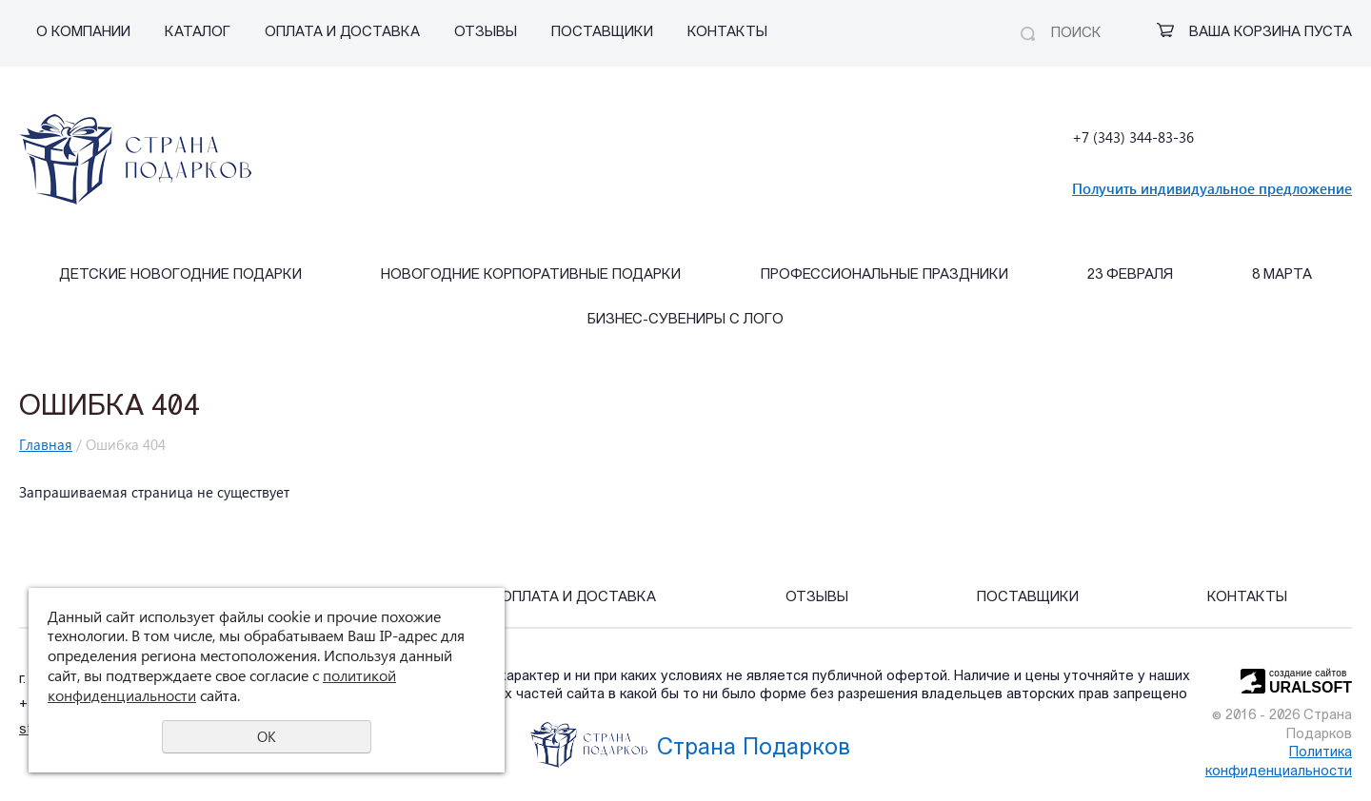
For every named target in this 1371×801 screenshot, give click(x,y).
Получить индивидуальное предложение (1212, 188)
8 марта (1282, 275)
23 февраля (1130, 275)
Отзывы (485, 33)
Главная (45, 444)
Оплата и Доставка (342, 33)
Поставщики (602, 33)
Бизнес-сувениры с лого (685, 320)
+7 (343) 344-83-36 (1133, 137)
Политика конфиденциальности (1278, 762)
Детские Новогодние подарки (180, 275)
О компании (83, 33)
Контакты (727, 33)
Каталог (197, 33)
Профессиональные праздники (884, 275)
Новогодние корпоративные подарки (531, 275)
